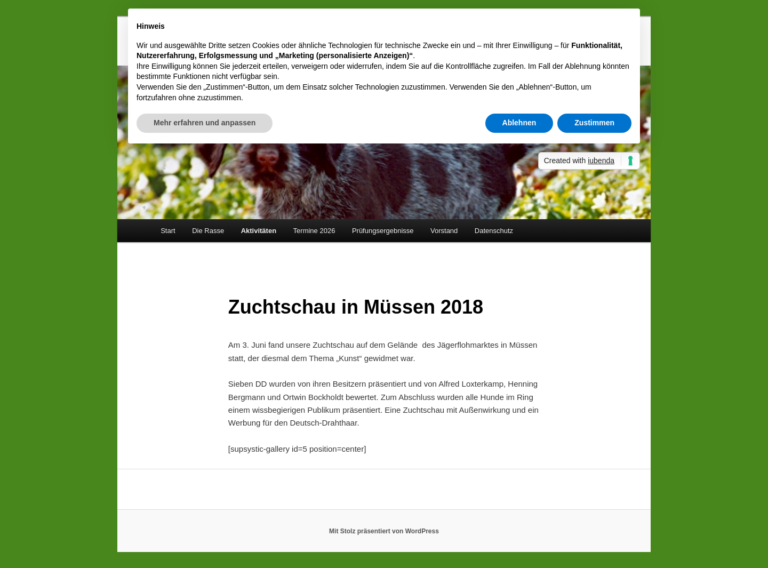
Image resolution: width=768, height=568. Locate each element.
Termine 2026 (314, 231)
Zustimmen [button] (594, 122)
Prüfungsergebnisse (383, 231)
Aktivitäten (258, 231)
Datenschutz (494, 231)
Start (168, 231)
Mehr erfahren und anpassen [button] (204, 122)
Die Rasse (208, 231)
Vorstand (444, 231)
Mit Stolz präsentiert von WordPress (384, 531)
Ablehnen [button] (519, 122)
